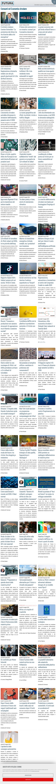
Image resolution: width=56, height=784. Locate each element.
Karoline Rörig (42, 342)
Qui (3, 771)
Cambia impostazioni (28, 775)
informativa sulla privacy (35, 771)
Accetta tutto (28, 779)
